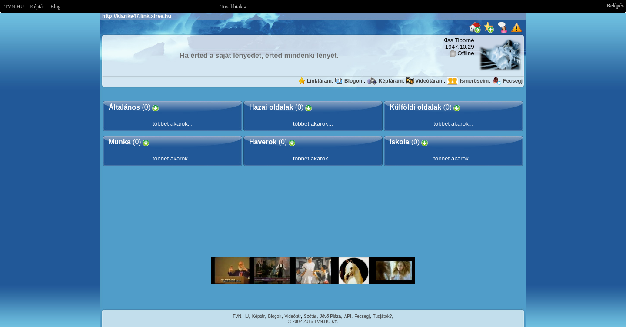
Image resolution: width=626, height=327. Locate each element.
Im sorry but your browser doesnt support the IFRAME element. (313, 270)
